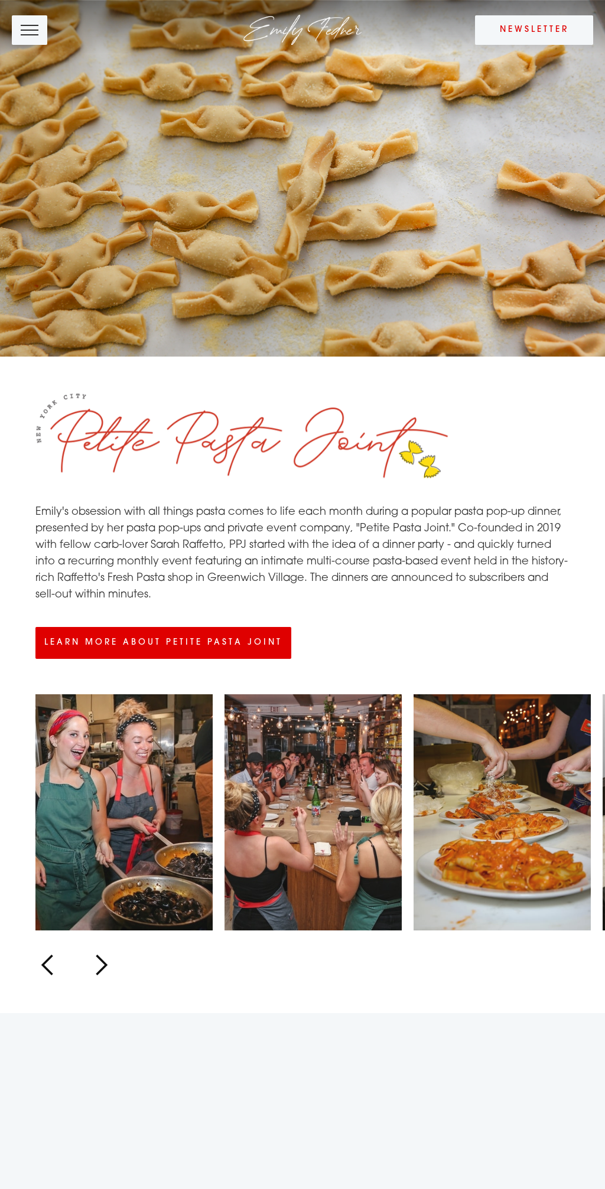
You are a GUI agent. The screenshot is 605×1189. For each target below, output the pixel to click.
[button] (47, 965)
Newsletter (534, 29)
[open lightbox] (124, 812)
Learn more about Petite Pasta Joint (163, 642)
